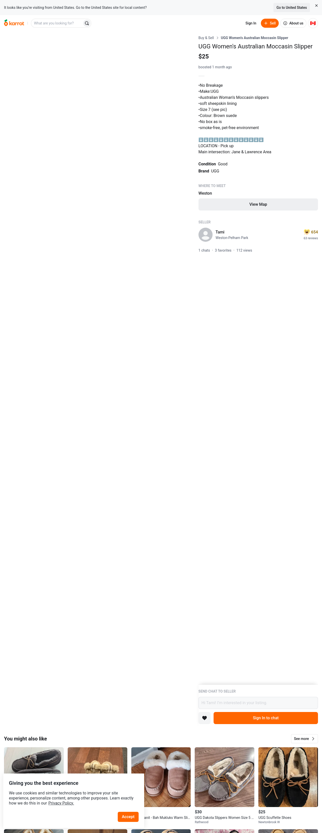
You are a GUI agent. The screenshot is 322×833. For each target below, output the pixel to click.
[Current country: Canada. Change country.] (313, 23)
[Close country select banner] (316, 5)
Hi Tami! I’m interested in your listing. (258, 703)
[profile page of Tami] (205, 235)
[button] (304, 738)
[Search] (86, 23)
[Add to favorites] (204, 718)
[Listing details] (258, 360)
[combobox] (57, 23)
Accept (130, 807)
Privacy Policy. (68, 794)
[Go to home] (14, 23)
